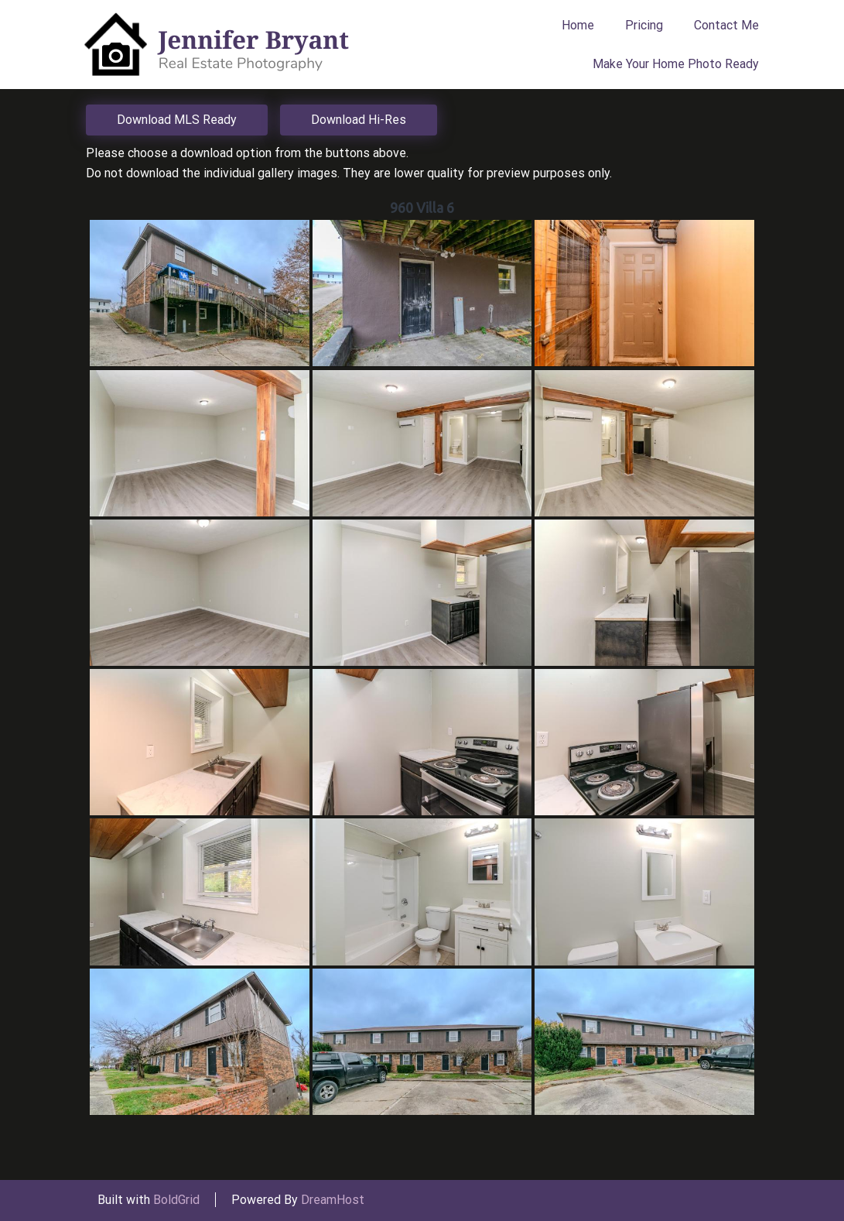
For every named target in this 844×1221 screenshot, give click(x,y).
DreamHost (332, 1199)
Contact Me (726, 25)
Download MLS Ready (177, 119)
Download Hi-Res (358, 119)
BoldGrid (176, 1199)
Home (578, 25)
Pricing (644, 25)
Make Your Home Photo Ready (676, 64)
